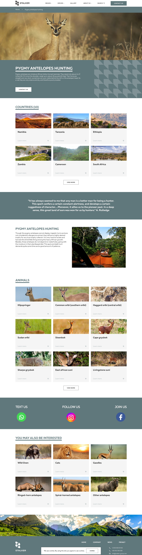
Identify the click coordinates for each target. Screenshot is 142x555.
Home (17, 9)
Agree (92, 551)
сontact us (118, 3)
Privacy (122, 542)
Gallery (74, 3)
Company (96, 542)
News (109, 542)
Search (100, 3)
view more (71, 182)
